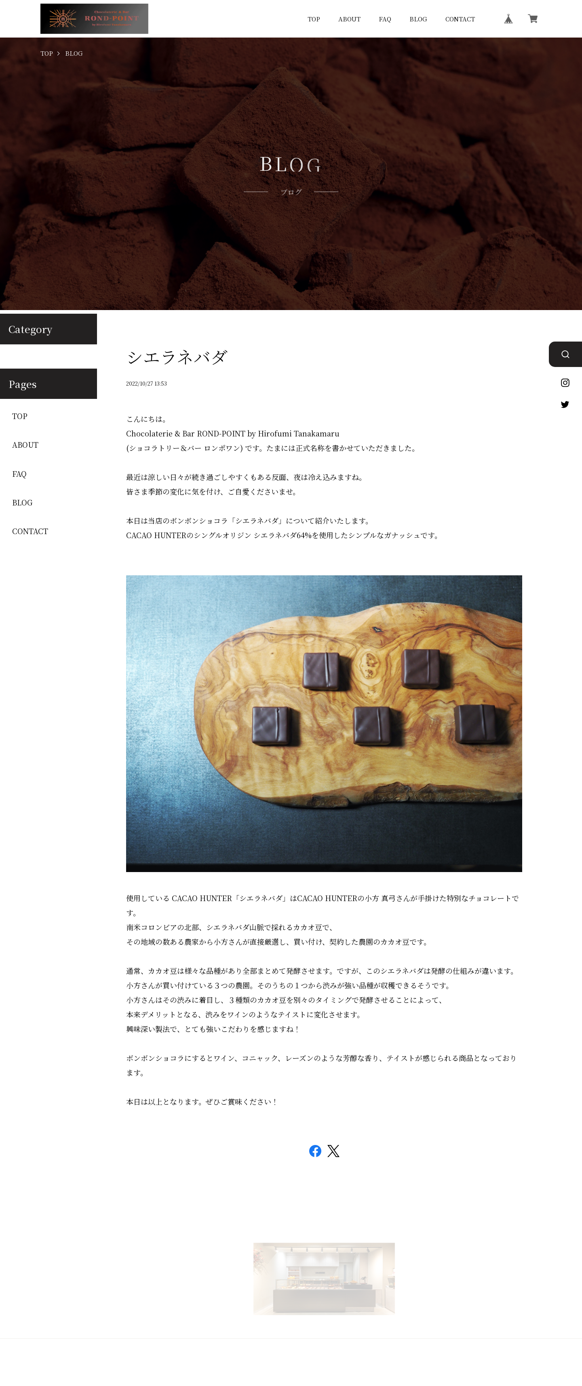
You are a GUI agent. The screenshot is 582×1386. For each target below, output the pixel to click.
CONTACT (460, 19)
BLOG (418, 19)
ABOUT (349, 19)
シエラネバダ (177, 356)
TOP (314, 19)
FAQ (385, 19)
